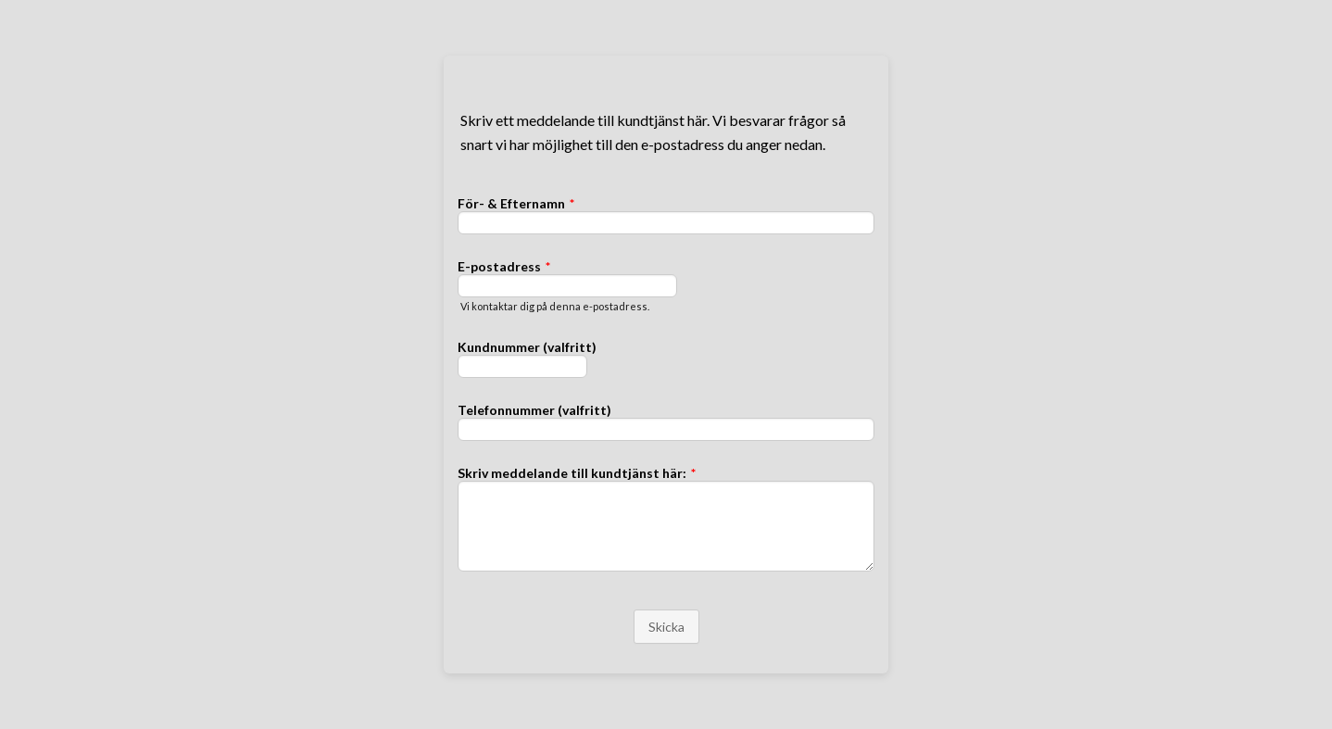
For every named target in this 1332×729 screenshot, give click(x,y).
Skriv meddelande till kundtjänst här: (577, 473)
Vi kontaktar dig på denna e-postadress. (554, 306)
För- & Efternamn (516, 203)
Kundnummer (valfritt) (527, 347)
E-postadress (504, 266)
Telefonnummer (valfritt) (534, 410)
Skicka (666, 627)
